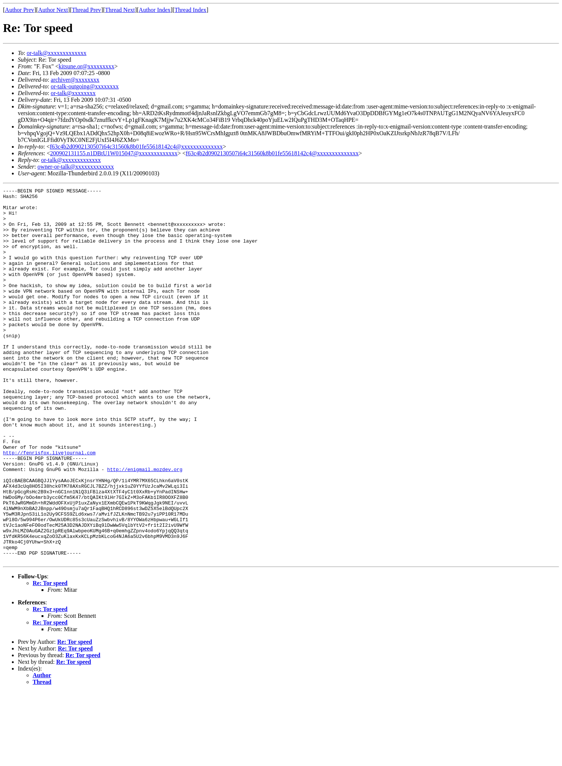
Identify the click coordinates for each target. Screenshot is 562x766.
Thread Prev (86, 10)
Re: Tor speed (50, 658)
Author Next (53, 10)
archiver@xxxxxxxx (75, 80)
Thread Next (120, 10)
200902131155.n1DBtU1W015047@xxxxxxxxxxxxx (113, 153)
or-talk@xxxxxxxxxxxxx (56, 53)
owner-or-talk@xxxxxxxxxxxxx (75, 166)
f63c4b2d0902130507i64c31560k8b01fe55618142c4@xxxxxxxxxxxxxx (136, 146)
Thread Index (191, 10)
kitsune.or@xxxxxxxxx (86, 66)
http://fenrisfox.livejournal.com (49, 506)
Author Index (155, 10)
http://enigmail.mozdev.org (145, 526)
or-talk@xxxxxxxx (73, 93)
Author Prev (19, 10)
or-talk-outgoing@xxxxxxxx (85, 86)
